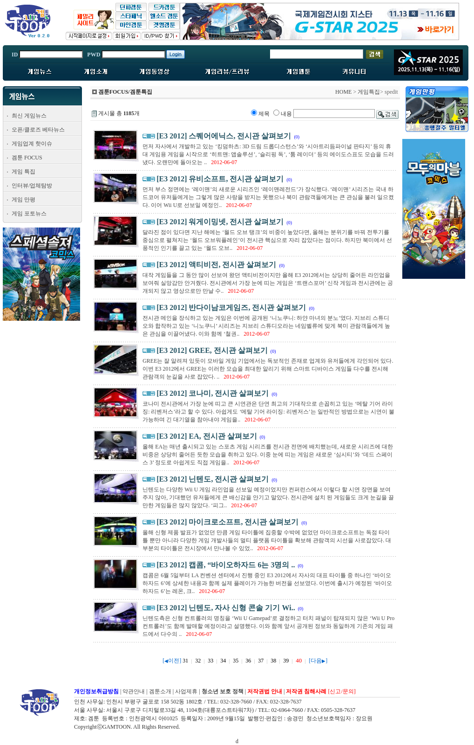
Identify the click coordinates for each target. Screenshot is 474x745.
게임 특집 (23, 171)
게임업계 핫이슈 (32, 143)
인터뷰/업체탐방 (32, 185)
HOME (343, 92)
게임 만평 (23, 199)
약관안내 (133, 691)
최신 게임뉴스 (29, 115)
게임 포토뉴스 (29, 213)
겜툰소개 (160, 691)
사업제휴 (186, 691)
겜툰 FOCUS (27, 157)
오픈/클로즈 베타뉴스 (38, 129)
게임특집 (369, 92)
